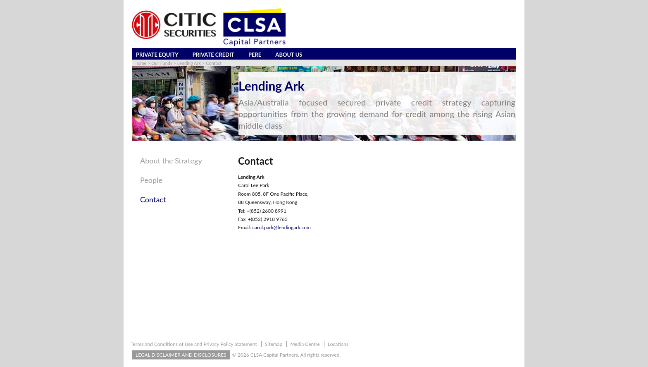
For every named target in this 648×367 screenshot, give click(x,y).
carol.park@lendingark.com (281, 227)
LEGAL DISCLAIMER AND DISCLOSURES (181, 355)
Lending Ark (189, 63)
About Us (288, 54)
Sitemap (274, 344)
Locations (338, 344)
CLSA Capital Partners (209, 28)
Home (140, 63)
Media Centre (305, 344)
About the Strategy (171, 160)
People (151, 180)
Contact (214, 63)
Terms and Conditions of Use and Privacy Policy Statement (194, 344)
